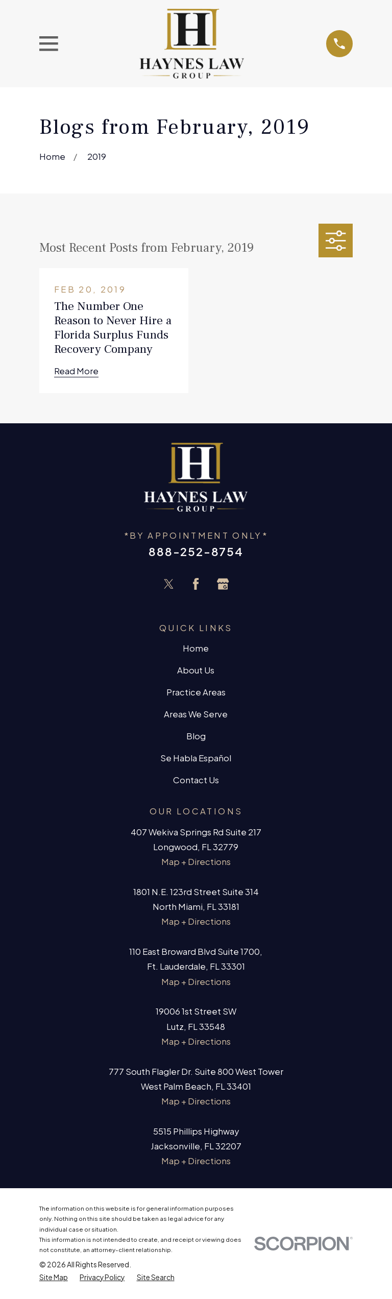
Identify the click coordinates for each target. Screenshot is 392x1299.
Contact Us (196, 780)
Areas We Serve (196, 714)
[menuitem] (53, 1277)
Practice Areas (196, 692)
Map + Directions (196, 861)
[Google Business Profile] (223, 584)
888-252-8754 (196, 551)
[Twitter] (169, 584)
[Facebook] (196, 584)
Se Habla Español (195, 758)
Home (196, 648)
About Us (195, 670)
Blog (196, 736)
